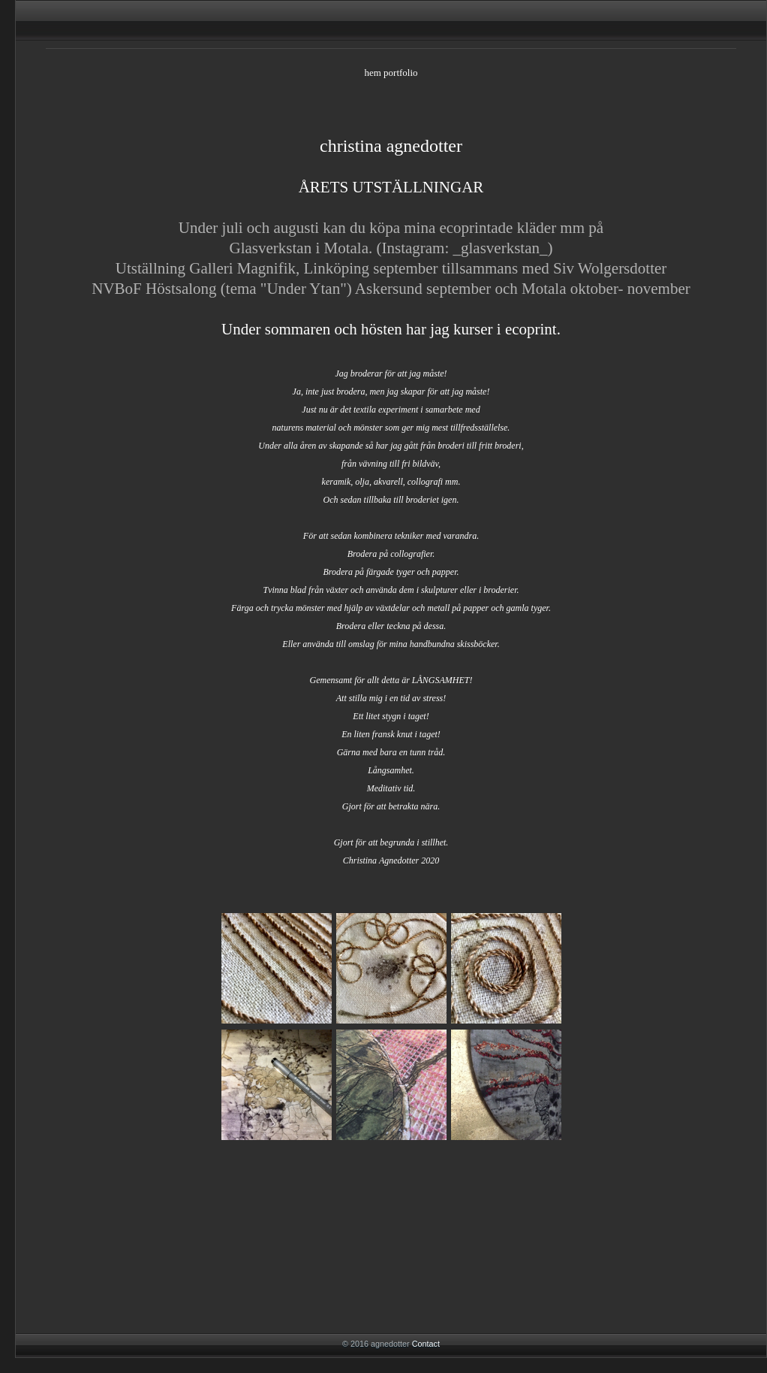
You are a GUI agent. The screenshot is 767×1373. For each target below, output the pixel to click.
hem (372, 72)
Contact (426, 1343)
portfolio (401, 72)
